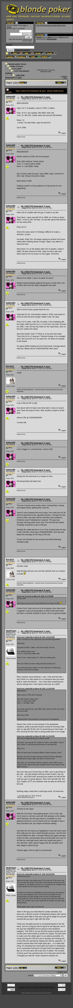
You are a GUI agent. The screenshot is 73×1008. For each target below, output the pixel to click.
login (24, 25)
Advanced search (22, 50)
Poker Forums (16, 66)
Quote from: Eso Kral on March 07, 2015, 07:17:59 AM (35, 596)
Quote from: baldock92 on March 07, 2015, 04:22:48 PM (35, 874)
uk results (66, 16)
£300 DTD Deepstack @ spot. (15, 76)
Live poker (17, 69)
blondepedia (23, 16)
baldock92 (10, 96)
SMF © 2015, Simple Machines (45, 987)
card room (35, 16)
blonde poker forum (17, 64)
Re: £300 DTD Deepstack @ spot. (35, 97)
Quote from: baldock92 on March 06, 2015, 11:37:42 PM (35, 736)
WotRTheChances (14, 631)
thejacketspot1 (51, 39)
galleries (10, 19)
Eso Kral (10, 366)
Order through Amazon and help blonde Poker (50, 25)
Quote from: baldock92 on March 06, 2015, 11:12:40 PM (35, 688)
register (9, 27)
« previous (64, 76)
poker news (11, 16)
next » (65, 78)
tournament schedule (50, 16)
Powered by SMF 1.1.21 (26, 987)
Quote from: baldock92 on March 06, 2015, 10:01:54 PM (35, 637)
